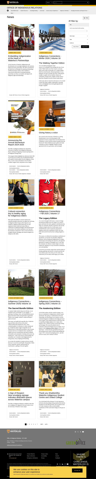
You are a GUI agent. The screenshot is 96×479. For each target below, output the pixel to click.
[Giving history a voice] (52, 114)
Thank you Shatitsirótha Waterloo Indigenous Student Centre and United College (51, 395)
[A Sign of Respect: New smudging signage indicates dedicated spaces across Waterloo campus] (21, 374)
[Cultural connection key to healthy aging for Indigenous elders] (21, 192)
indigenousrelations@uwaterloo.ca (14, 445)
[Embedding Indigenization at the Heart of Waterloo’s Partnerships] (21, 37)
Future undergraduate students (23, 169)
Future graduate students (14, 171)
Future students (12, 169)
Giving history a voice (48, 133)
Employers (29, 173)
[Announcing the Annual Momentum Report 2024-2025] (21, 118)
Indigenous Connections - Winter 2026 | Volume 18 (50, 57)
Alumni (16, 95)
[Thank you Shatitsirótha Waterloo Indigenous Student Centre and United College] (52, 374)
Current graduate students (45, 93)
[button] (78, 2)
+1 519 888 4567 (13, 458)
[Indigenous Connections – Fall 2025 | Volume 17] (52, 192)
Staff (13, 95)
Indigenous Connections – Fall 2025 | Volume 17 (49, 212)
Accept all (77, 470)
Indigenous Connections (44, 89)
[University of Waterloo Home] (13, 2)
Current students (43, 91)
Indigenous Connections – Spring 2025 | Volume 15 (50, 302)
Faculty (10, 95)
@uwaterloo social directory (62, 466)
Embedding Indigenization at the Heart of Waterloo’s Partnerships (19, 58)
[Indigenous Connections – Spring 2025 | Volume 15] (52, 282)
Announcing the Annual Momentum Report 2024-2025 (16, 142)
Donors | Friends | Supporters (23, 95)
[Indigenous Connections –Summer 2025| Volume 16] (21, 282)
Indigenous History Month (52, 328)
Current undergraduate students (54, 91)
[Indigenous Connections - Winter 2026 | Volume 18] (52, 37)
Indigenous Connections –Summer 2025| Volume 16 (19, 302)
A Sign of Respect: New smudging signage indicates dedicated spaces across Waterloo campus (20, 396)
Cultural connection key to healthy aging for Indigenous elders (17, 213)
